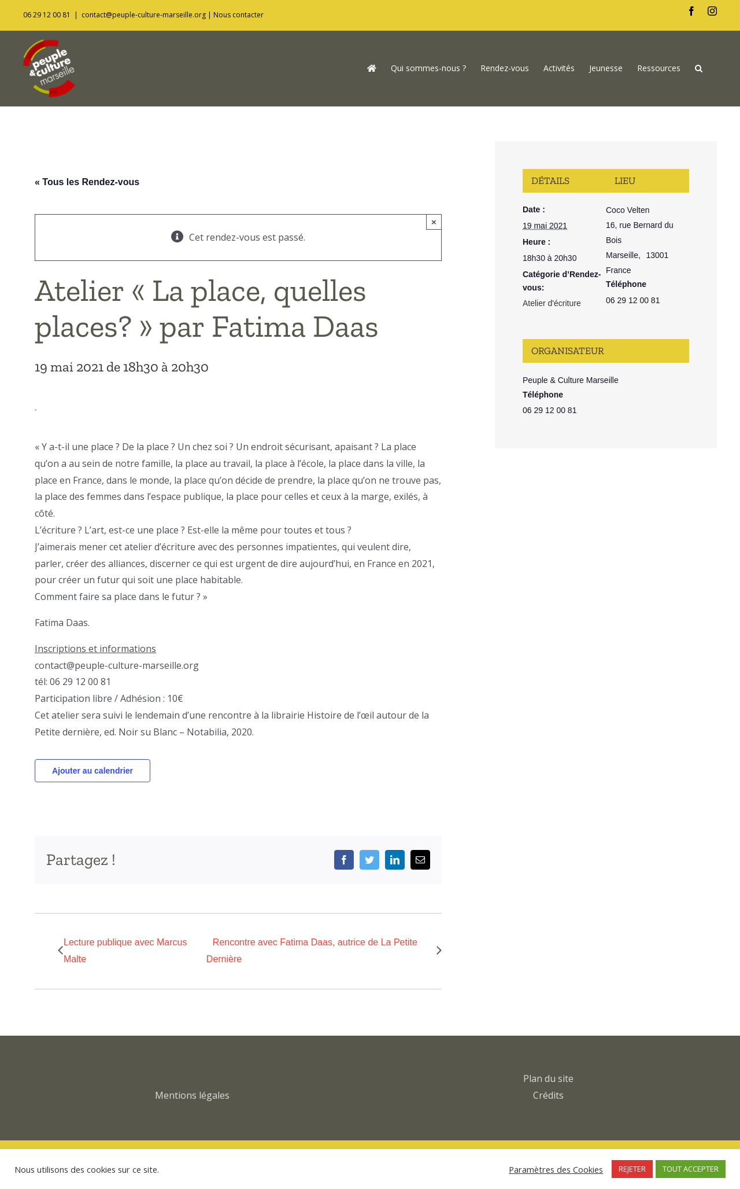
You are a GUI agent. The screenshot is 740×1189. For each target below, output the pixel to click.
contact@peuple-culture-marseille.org (144, 15)
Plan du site (548, 1078)
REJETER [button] (632, 1169)
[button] (698, 68)
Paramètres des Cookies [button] (556, 1169)
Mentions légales (192, 1095)
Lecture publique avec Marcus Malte (125, 950)
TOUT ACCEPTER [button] (691, 1169)
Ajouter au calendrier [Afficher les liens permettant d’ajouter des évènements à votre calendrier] (92, 770)
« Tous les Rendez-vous (87, 182)
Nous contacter (238, 15)
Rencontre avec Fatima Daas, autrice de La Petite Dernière (311, 950)
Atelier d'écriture (552, 303)
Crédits (548, 1095)
